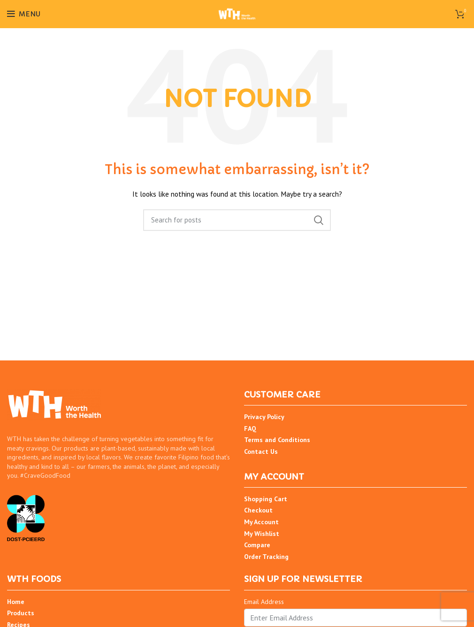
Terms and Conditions (277, 440)
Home (15, 601)
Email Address (264, 601)
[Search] (237, 220)
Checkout (258, 510)
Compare (257, 545)
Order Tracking (266, 556)
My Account (261, 522)
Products (20, 613)
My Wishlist (261, 533)
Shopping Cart (265, 499)
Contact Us (261, 451)
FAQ (250, 428)
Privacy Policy (264, 417)
